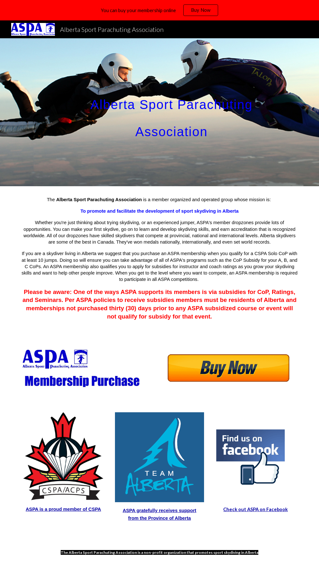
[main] (171, 112)
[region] (159, 10)
